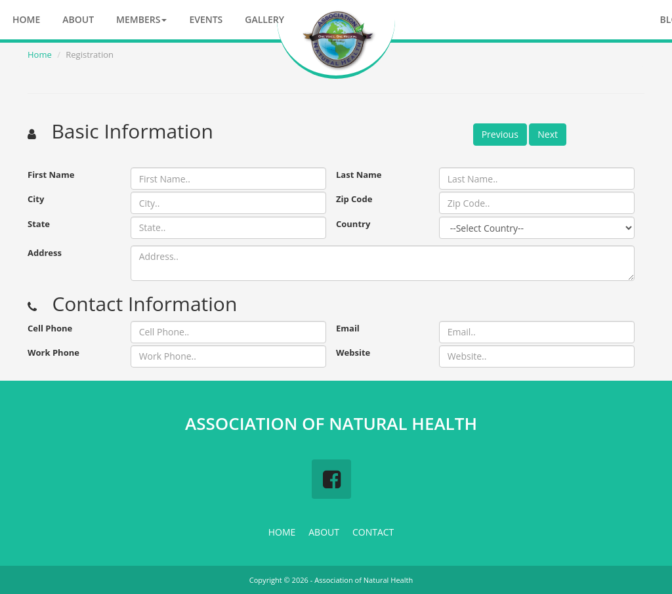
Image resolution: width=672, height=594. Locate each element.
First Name (51, 174)
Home (26, 19)
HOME (282, 532)
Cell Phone (50, 328)
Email (348, 328)
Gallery (264, 19)
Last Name (359, 174)
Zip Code (354, 199)
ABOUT (323, 532)
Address (45, 253)
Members (141, 19)
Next (547, 134)
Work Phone (53, 352)
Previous (500, 134)
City (36, 199)
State (39, 224)
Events (205, 19)
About (78, 19)
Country (353, 224)
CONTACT (373, 532)
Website (353, 352)
